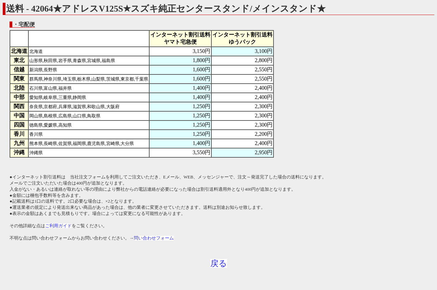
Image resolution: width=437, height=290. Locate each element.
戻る (218, 263)
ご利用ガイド (58, 225)
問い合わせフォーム (154, 238)
